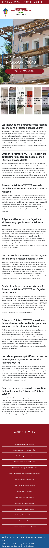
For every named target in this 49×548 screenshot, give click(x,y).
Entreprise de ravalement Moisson (24, 485)
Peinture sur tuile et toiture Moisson (24, 527)
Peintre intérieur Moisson (24, 521)
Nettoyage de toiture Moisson (24, 515)
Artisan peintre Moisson (24, 491)
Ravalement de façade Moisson (24, 509)
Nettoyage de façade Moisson (24, 479)
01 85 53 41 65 (11, 1)
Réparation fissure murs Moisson (24, 462)
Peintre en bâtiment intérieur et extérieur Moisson (24, 474)
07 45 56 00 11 (32, 1)
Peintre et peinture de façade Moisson (24, 450)
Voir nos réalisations (24, 71)
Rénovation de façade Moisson (24, 444)
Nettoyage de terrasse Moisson (24, 503)
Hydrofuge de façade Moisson (24, 497)
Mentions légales (28, 546)
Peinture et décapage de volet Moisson (24, 468)
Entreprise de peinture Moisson (24, 456)
